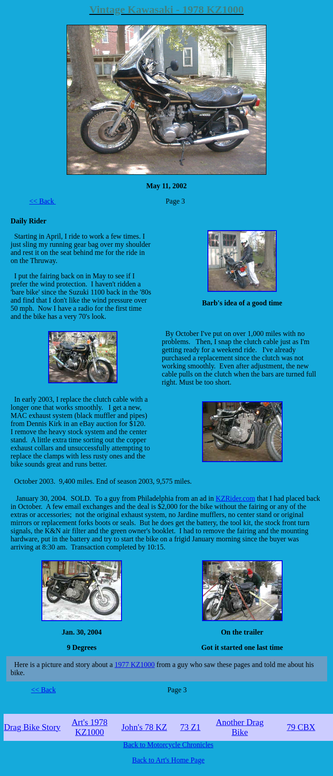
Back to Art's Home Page (168, 760)
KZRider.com (235, 498)
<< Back (42, 201)
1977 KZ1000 (135, 664)
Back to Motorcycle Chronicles (168, 745)
